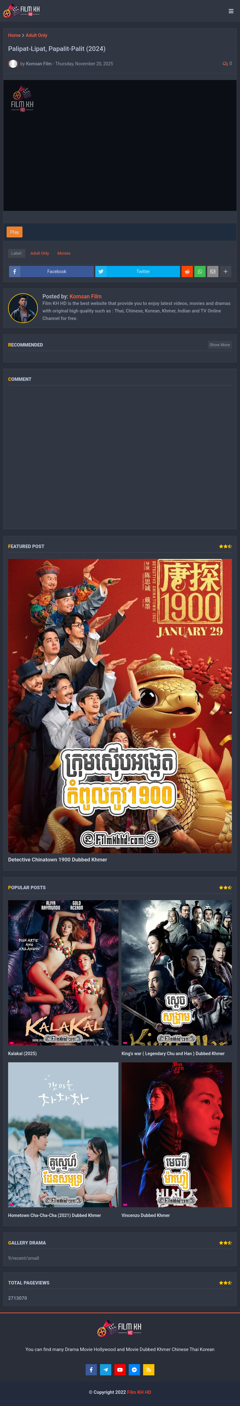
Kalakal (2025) (22, 1053)
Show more (220, 344)
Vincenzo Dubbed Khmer (146, 1215)
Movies (64, 253)
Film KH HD (138, 1392)
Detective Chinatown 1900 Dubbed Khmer (57, 859)
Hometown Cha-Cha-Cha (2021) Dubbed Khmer (54, 1215)
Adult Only (36, 35)
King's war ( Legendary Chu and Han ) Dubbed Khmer (173, 1053)
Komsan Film (86, 296)
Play (14, 232)
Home (14, 35)
